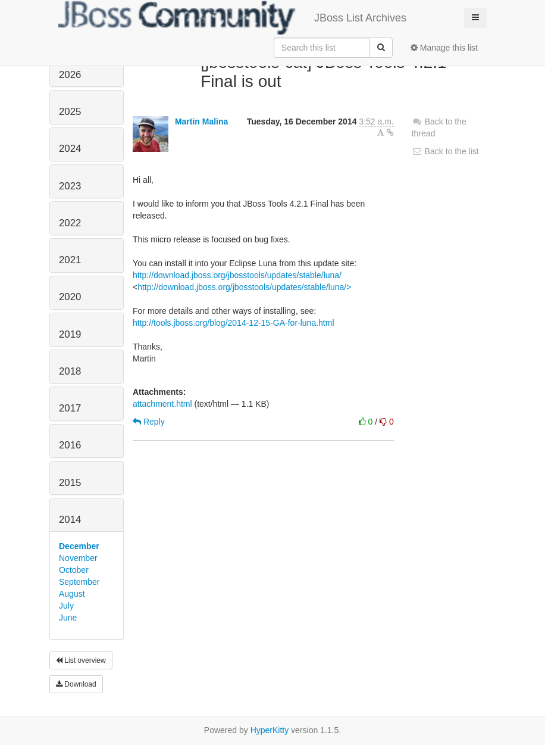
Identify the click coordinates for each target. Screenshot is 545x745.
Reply (149, 421)
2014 (70, 519)
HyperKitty (269, 730)
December (79, 546)
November (78, 558)
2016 (70, 445)
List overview (81, 660)
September (79, 582)
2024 (70, 148)
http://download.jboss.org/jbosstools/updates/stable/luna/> (244, 287)
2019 (70, 334)
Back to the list (445, 151)
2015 (70, 482)
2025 (70, 111)
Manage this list (444, 47)
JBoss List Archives (232, 18)
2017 (70, 408)
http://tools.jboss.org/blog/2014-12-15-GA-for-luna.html (233, 323)
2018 (70, 371)
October (74, 570)
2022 (70, 223)
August (72, 594)
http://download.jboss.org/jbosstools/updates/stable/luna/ (237, 275)
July (66, 605)
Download (76, 684)
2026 (70, 74)
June (68, 617)
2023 (70, 186)
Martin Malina (201, 121)
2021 (70, 260)
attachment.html (162, 404)
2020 (70, 297)
